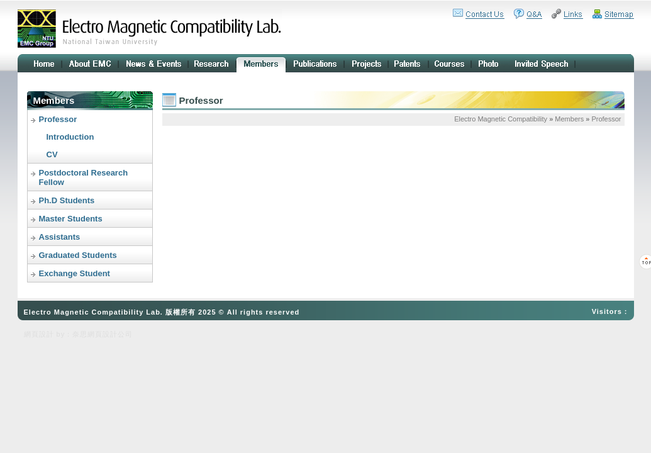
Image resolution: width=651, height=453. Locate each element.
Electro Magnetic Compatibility (500, 119)
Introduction (70, 137)
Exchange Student (74, 273)
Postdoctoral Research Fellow (83, 177)
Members (569, 119)
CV (52, 154)
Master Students (71, 218)
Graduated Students (78, 255)
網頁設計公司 (110, 334)
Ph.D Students (67, 200)
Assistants (60, 237)
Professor (58, 119)
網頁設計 (39, 334)
